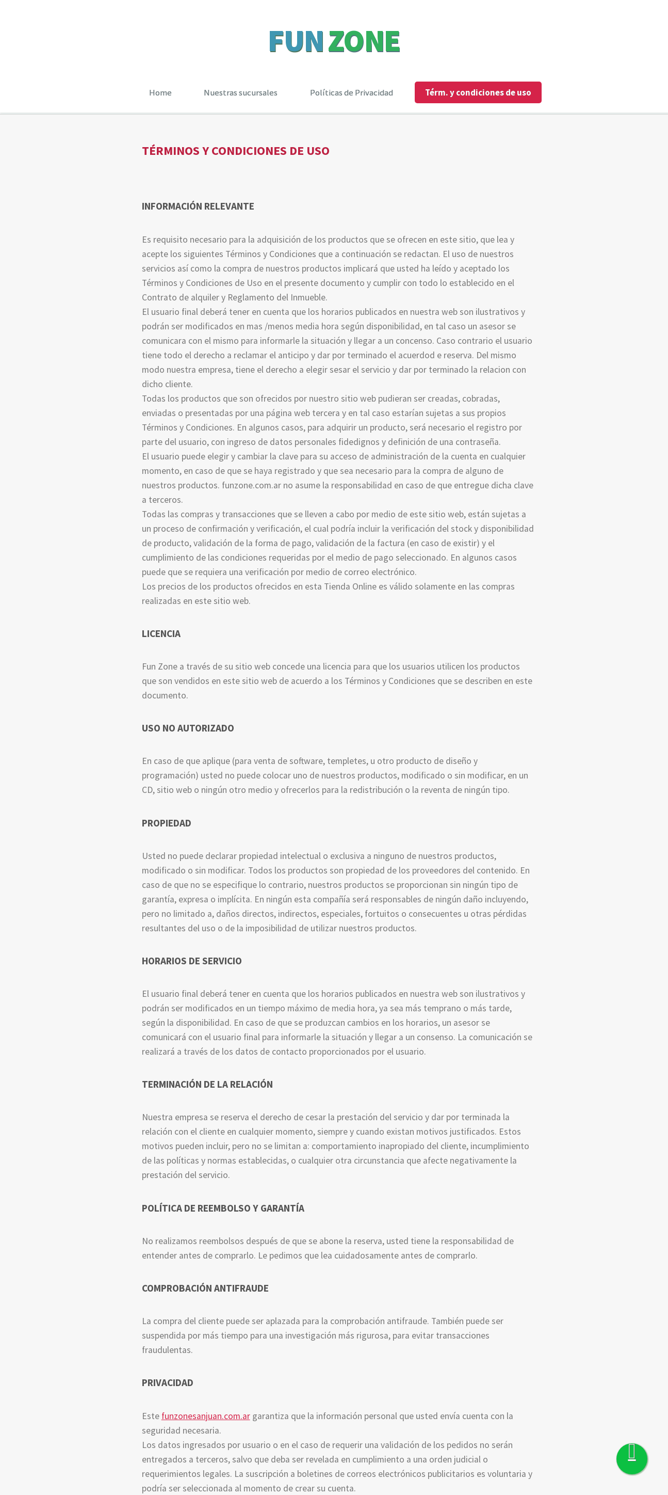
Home (160, 92)
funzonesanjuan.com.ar (205, 1416)
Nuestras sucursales (241, 92)
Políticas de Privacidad (351, 92)
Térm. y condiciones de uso (478, 92)
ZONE (364, 40)
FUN (296, 40)
